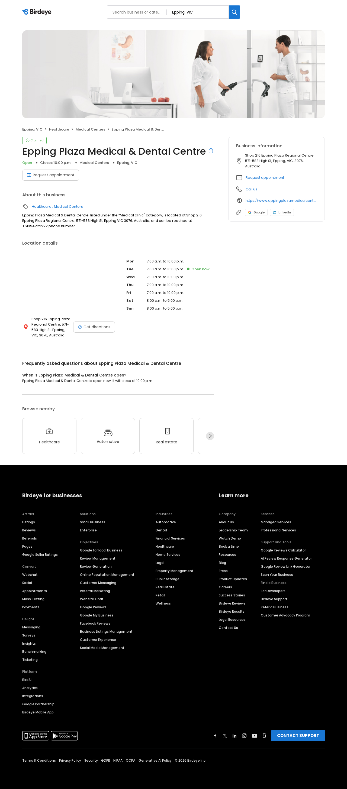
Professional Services (278, 530)
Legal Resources (232, 619)
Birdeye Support (274, 599)
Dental (161, 530)
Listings (28, 522)
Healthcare (59, 129)
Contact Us (228, 627)
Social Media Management (102, 647)
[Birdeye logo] (37, 12)
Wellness (163, 603)
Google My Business (97, 615)
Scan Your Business (277, 574)
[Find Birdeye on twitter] (225, 735)
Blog (222, 562)
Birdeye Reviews (232, 603)
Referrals (29, 538)
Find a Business (274, 582)
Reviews (29, 530)
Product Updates (233, 579)
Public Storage (167, 579)
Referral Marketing (95, 591)
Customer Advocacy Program (285, 615)
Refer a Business (274, 607)
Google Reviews (93, 607)
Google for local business (101, 550)
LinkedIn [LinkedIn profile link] (282, 212)
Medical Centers (90, 129)
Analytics (30, 688)
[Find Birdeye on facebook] (215, 735)
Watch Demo (230, 538)
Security (91, 760)
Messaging (31, 627)
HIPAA (118, 760)
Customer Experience (98, 639)
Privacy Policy (70, 760)
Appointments (34, 591)
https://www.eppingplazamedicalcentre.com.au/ (281, 200)
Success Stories (232, 595)
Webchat (30, 574)
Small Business (92, 522)
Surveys (28, 635)
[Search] (234, 12)
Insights (29, 643)
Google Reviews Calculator (283, 550)
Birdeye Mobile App (38, 712)
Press (223, 571)
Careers (225, 587)
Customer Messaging (98, 582)
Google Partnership (38, 704)
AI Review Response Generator (286, 558)
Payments (31, 607)
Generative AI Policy (155, 760)
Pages (27, 546)
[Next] (210, 436)
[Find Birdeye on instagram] (244, 735)
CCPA (130, 760)
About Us (226, 522)
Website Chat (92, 599)
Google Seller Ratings (40, 554)
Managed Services (276, 522)
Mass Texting (33, 599)
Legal (160, 562)
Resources (227, 554)
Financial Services (170, 538)
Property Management (175, 571)
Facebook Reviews (95, 623)
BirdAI (26, 679)
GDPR (105, 760)
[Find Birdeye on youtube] (254, 735)
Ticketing (30, 659)
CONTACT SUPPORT (298, 735)
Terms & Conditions (39, 760)
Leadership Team (233, 530)
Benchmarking (34, 651)
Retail (160, 595)
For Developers (273, 591)
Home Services (168, 554)
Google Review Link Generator (285, 566)
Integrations (32, 696)
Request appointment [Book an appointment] (51, 175)
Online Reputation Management (107, 574)
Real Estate (165, 587)
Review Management (97, 558)
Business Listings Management (106, 631)
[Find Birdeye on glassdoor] (264, 735)
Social (27, 582)
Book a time (229, 546)
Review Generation (96, 566)
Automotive (166, 522)
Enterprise (88, 530)
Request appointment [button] (265, 177)
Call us (251, 189)
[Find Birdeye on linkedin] (234, 735)
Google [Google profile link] (256, 212)
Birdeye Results (232, 611)
